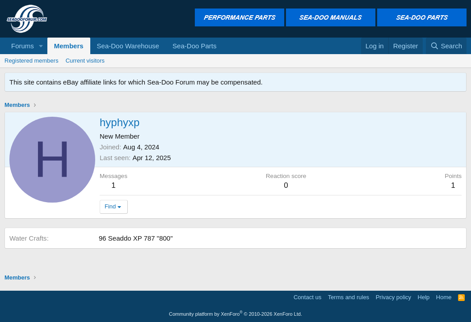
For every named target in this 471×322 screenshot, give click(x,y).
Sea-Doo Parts (194, 46)
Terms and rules (348, 297)
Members (69, 46)
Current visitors (85, 60)
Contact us (307, 297)
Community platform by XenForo (235, 314)
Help (424, 297)
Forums (22, 46)
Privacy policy (393, 297)
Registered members (31, 60)
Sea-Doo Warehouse (128, 46)
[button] (41, 46)
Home (444, 297)
